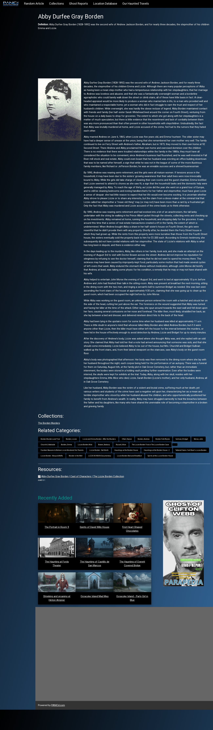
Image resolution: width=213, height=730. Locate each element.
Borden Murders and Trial (56, 454)
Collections (56, 3)
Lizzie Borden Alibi (105, 459)
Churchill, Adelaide (68, 459)
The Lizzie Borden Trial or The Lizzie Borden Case (171, 459)
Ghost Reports (78, 3)
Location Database (105, 3)
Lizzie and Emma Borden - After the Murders (104, 454)
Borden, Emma (87, 459)
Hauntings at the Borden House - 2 (162, 465)
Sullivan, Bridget (187, 454)
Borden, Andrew (149, 454)
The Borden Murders (55, 437)
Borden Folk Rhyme (168, 454)
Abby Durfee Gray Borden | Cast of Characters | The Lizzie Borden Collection (88, 496)
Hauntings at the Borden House (132, 465)
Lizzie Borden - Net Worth (104, 465)
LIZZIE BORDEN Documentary (142, 470)
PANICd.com (63, 725)
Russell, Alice (141, 459)
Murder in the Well (118, 470)
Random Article (34, 3)
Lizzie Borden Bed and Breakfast (171, 470)
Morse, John (50, 459)
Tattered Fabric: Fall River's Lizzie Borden (61, 470)
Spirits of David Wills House (98, 547)
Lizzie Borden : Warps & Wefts (94, 470)
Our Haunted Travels (135, 3)
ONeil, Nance (132, 454)
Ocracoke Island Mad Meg (98, 616)
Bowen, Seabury (125, 459)
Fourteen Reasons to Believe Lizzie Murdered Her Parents (67, 465)
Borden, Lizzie (76, 454)
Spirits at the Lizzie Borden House (59, 476)
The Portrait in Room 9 (62, 547)
